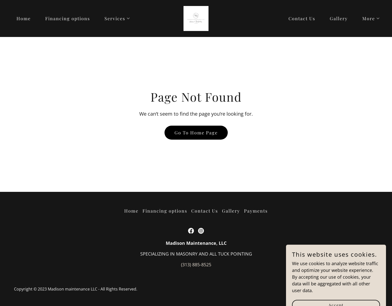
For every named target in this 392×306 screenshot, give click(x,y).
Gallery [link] (339, 18)
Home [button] (131, 211)
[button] (115, 18)
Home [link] (23, 18)
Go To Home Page (196, 133)
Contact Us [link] (301, 18)
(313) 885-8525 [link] (196, 265)
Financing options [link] (67, 18)
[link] (196, 18)
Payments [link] (256, 211)
